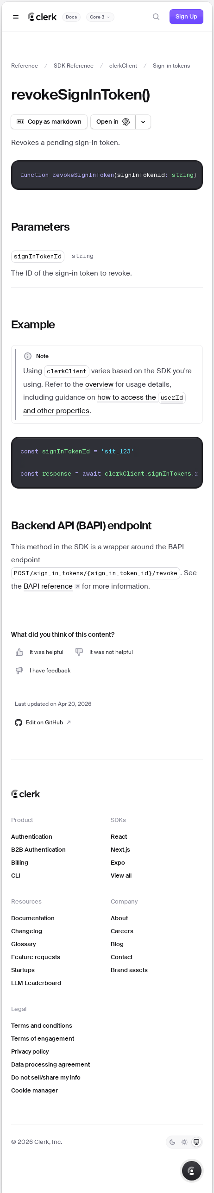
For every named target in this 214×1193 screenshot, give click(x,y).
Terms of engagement (42, 1038)
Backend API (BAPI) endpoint (81, 525)
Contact (121, 957)
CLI (15, 875)
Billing (19, 862)
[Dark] (172, 1142)
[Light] (184, 1142)
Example (33, 324)
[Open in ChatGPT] (113, 122)
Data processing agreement (50, 1064)
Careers (122, 931)
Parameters (40, 226)
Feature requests (35, 957)
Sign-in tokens (171, 66)
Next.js (120, 849)
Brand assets (129, 970)
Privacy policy (30, 1051)
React (119, 836)
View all (121, 875)
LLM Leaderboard (36, 983)
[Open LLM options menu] (143, 122)
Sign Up (186, 16)
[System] (196, 1142)
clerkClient (123, 66)
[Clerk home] (25, 794)
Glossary (23, 944)
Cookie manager (34, 1090)
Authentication (31, 836)
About (119, 918)
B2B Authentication (38, 849)
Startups (23, 970)
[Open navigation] (15, 16)
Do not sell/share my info (46, 1077)
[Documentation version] (100, 17)
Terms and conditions (41, 1025)
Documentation (33, 918)
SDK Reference (74, 66)
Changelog (26, 931)
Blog (117, 944)
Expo (118, 862)
